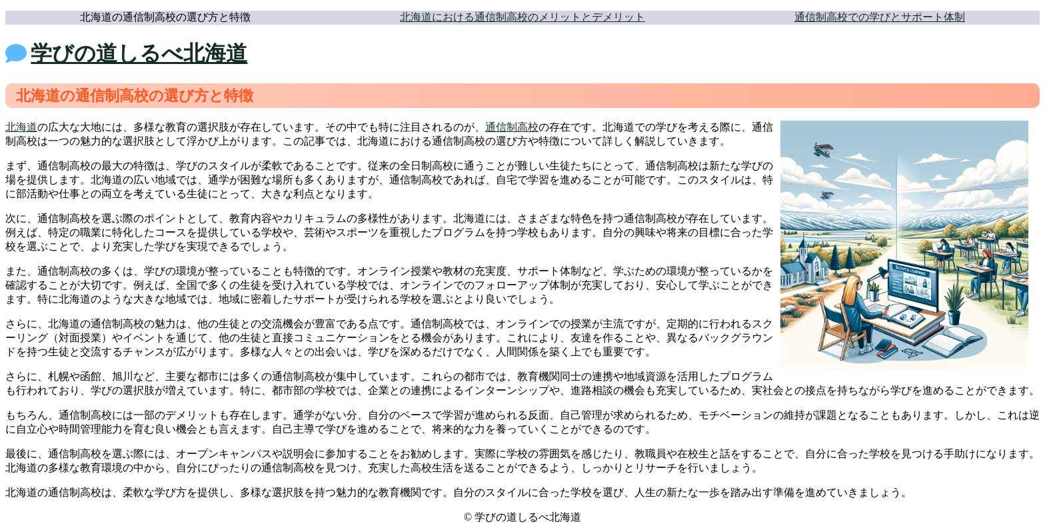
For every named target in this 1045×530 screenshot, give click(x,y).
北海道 (21, 127)
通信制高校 (511, 127)
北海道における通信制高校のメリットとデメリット (522, 17)
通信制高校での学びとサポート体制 (879, 17)
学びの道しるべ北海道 (139, 53)
